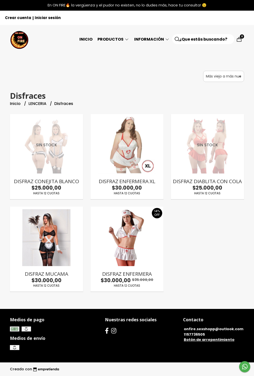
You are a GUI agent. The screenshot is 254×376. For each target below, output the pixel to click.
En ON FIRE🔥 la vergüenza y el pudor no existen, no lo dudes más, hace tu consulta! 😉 (127, 5)
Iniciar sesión (48, 17)
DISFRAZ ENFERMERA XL (127, 181)
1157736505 (194, 334)
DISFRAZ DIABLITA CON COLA (207, 181)
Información (152, 39)
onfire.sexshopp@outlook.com (213, 328)
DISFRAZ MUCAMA (46, 273)
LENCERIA (38, 103)
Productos (113, 39)
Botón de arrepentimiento (209, 339)
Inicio (86, 39)
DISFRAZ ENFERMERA (127, 273)
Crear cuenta (18, 17)
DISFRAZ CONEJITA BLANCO (46, 181)
